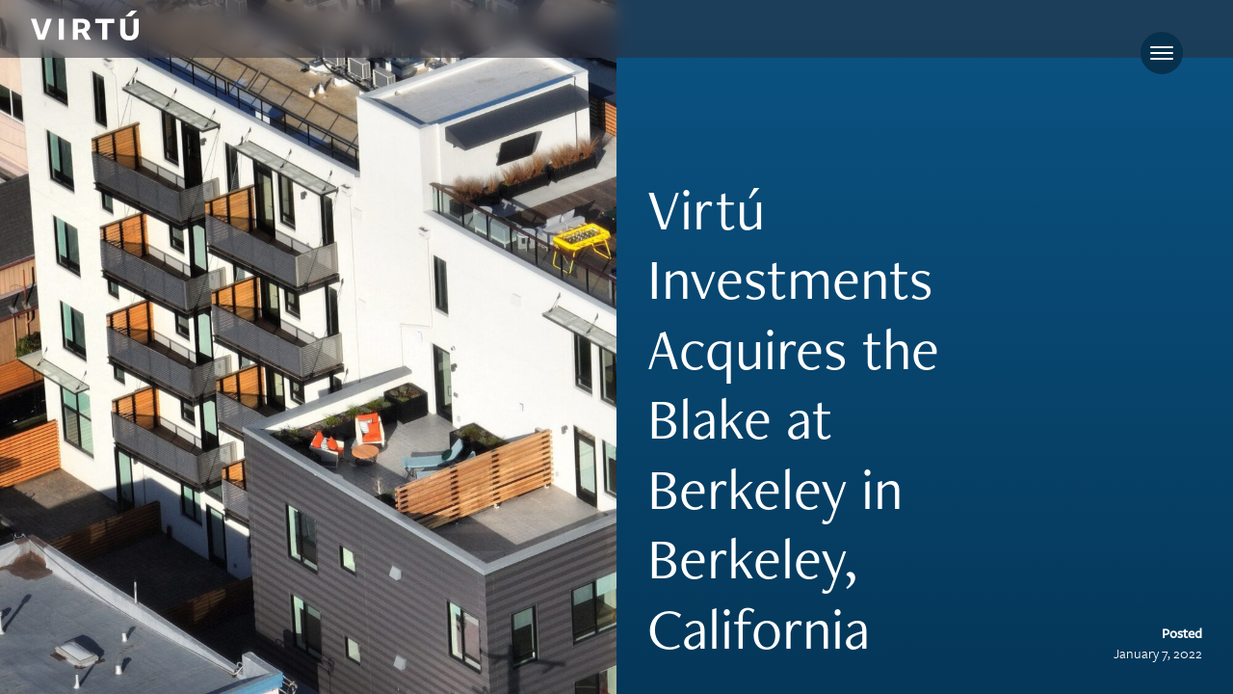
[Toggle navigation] (1162, 53)
